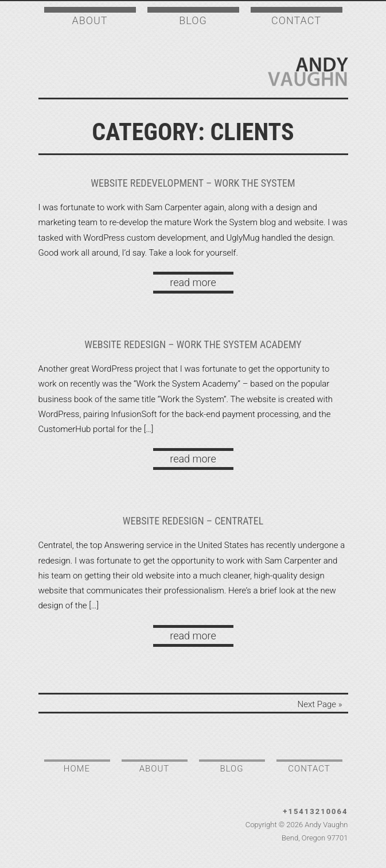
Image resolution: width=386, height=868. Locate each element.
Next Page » (320, 704)
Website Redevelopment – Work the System (193, 183)
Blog (192, 20)
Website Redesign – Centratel (193, 521)
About (89, 20)
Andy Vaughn (308, 71)
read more (193, 282)
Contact (296, 20)
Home (77, 768)
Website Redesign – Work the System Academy (193, 344)
